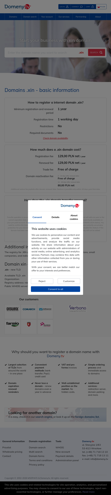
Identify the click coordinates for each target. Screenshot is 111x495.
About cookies (74, 217)
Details (55, 217)
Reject (42, 281)
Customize (69, 281)
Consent (37, 217)
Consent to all (55, 289)
